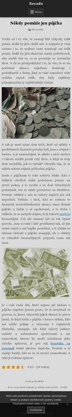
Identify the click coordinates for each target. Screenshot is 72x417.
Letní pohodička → (36, 381)
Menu (38, 12)
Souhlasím (36, 409)
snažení (64, 214)
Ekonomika (38, 29)
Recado (36, 3)
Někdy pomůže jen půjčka (36, 23)
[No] (67, 404)
